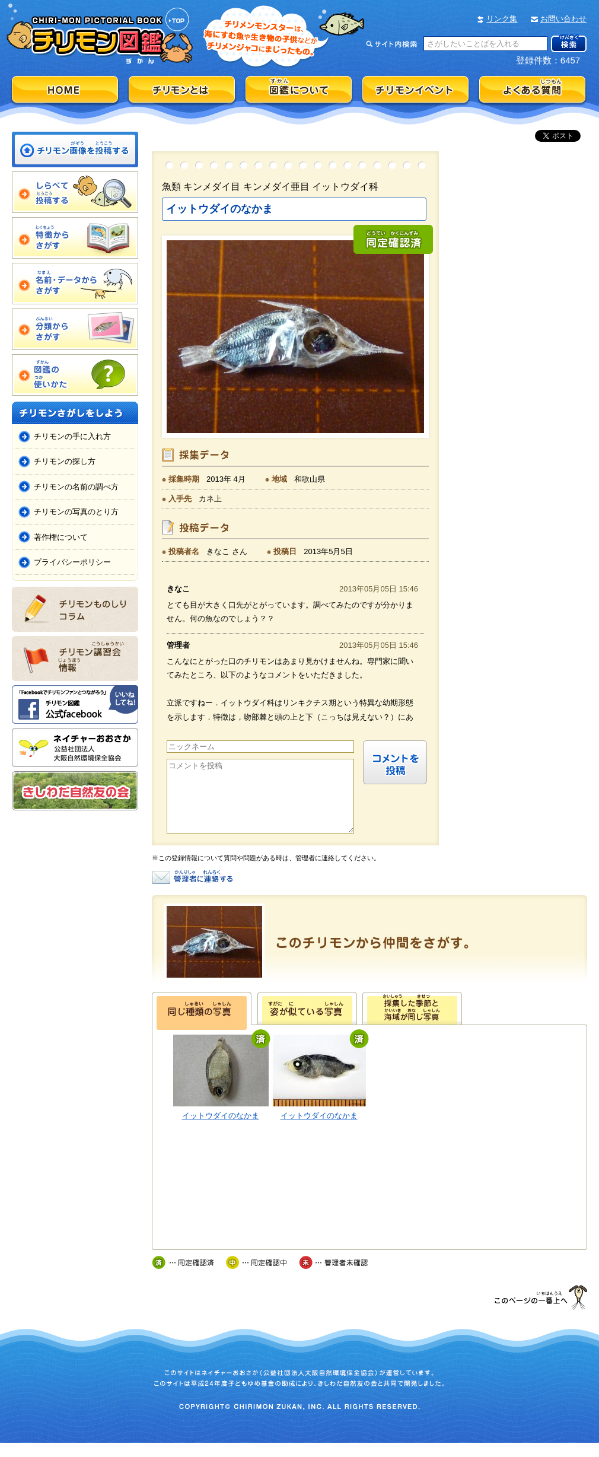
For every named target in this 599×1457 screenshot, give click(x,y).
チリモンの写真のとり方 (76, 511)
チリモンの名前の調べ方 (76, 486)
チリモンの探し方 (64, 461)
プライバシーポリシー (72, 562)
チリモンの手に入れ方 (72, 436)
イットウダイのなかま (220, 1129)
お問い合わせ (563, 18)
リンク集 (501, 18)
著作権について (61, 537)
